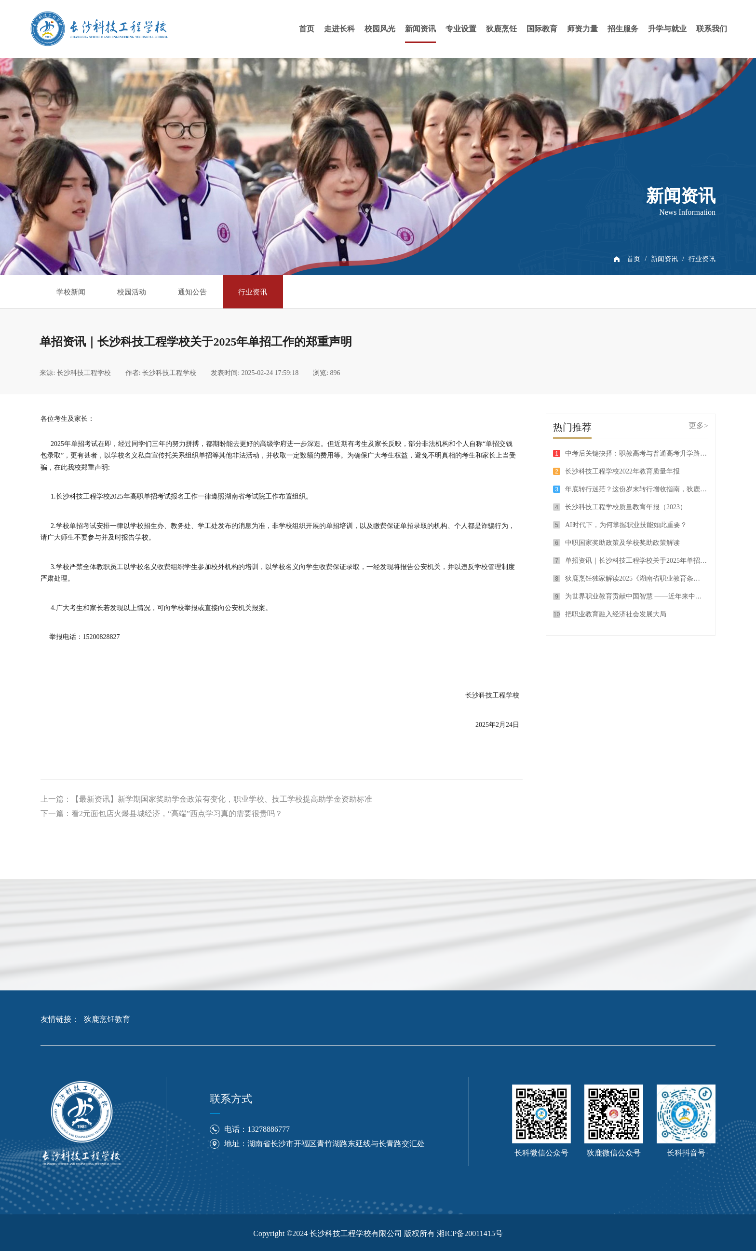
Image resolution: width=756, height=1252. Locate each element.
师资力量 (582, 29)
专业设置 (461, 29)
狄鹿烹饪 (501, 29)
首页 (306, 29)
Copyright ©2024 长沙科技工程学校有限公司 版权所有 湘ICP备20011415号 (377, 1234)
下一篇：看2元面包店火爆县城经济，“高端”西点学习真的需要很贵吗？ (161, 814)
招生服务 (623, 29)
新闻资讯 (420, 29)
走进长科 (339, 29)
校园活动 (141, 291)
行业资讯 (702, 259)
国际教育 (541, 29)
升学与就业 (667, 29)
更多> (698, 426)
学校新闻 (74, 291)
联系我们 (711, 29)
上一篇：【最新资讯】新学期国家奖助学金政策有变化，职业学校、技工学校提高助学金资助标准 (206, 800)
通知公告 (209, 291)
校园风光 (379, 29)
